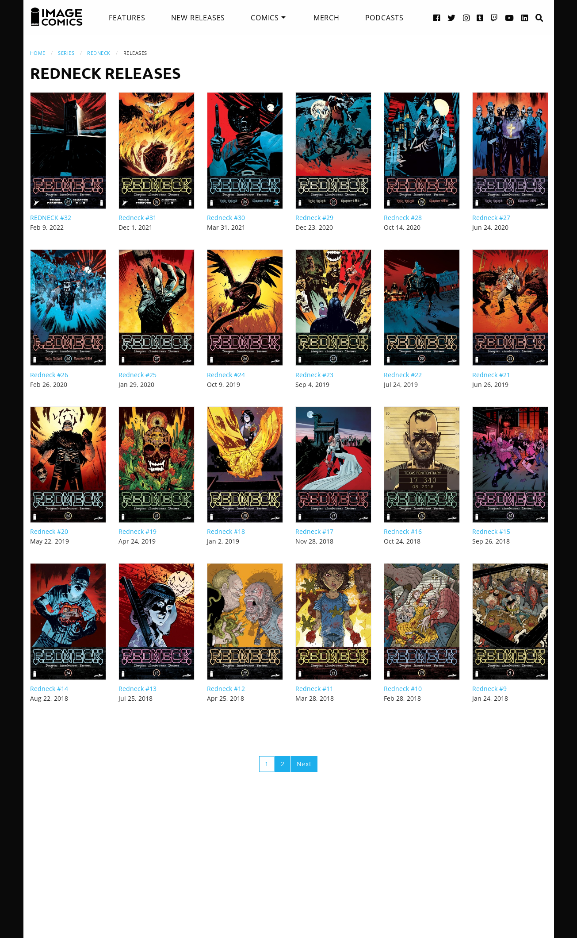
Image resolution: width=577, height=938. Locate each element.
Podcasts (384, 18)
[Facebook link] (436, 17)
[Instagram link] (466, 17)
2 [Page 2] (283, 764)
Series (66, 53)
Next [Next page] (304, 764)
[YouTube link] (509, 17)
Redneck (99, 53)
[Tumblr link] (480, 17)
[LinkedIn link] (524, 17)
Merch (326, 18)
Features (127, 18)
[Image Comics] (56, 17)
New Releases (198, 18)
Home (38, 53)
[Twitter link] (451, 17)
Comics (265, 18)
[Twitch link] (494, 17)
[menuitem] (127, 18)
